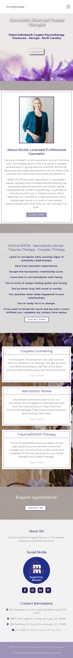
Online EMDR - (20, 246)
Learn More (36, 215)
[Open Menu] (68, 6)
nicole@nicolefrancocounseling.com (38, 630)
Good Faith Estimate (50, 647)
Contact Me (35, 508)
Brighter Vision (52, 652)
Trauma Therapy (21, 250)
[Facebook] (25, 590)
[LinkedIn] (40, 590)
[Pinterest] (48, 590)
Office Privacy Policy (22, 647)
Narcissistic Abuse (48, 246)
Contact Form (36, 319)
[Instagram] (32, 590)
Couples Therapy (51, 250)
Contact (36, 51)
